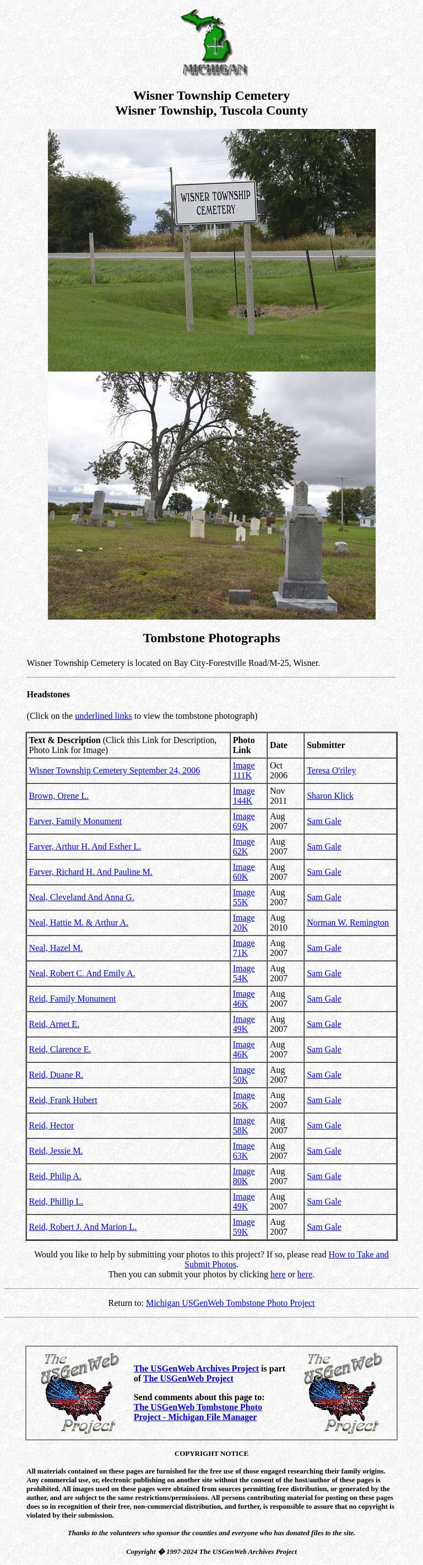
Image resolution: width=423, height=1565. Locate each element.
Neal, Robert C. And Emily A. (82, 973)
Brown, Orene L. (59, 795)
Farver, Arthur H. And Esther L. (85, 846)
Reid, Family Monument (72, 998)
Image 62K (244, 846)
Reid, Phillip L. (56, 1201)
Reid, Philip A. (55, 1176)
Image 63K (244, 1150)
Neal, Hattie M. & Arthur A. (78, 922)
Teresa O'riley (331, 770)
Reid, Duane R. (56, 1074)
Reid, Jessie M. (56, 1150)
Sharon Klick (330, 795)
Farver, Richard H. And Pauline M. (91, 871)
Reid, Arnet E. (54, 1024)
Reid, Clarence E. (60, 1049)
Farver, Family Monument (75, 821)
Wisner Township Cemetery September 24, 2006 (114, 770)
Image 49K (244, 1024)
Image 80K (244, 1176)
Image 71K (244, 948)
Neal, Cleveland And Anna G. (81, 897)
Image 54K (244, 973)
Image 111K (244, 770)
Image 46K (244, 998)
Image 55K (244, 897)
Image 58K (244, 1125)
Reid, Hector (51, 1125)
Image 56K (244, 1100)
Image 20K (244, 922)
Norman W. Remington (348, 922)
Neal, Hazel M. (56, 948)
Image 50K (244, 1074)
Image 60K (244, 871)
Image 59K (244, 1226)
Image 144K (244, 795)
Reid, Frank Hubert (63, 1100)
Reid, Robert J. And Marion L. (83, 1226)
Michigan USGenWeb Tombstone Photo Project (230, 1303)
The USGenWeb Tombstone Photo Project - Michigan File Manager (198, 1412)
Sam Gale (324, 821)
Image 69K (244, 821)
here (278, 1274)
